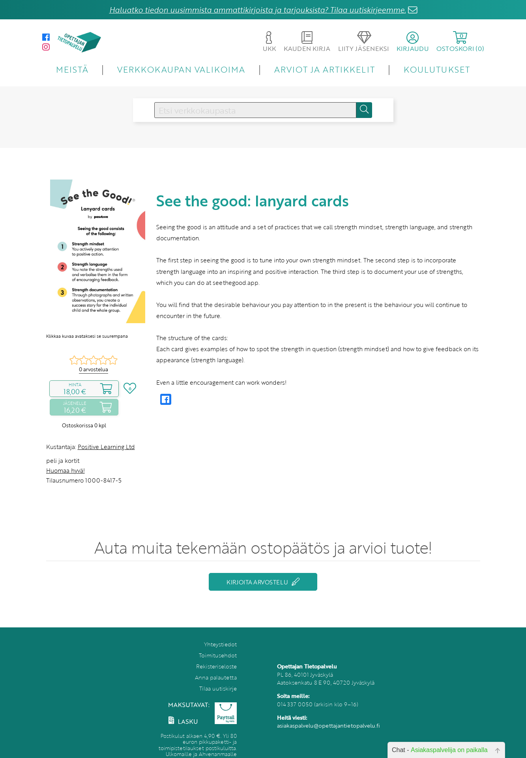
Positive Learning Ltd (106, 446)
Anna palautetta (216, 677)
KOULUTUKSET (437, 69)
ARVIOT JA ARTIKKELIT (324, 69)
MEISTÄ (72, 69)
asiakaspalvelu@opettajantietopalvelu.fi (328, 725)
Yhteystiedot (220, 644)
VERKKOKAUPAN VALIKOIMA (181, 69)
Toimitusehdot (218, 655)
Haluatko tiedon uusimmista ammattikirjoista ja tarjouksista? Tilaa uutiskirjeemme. (257, 9)
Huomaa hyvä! (65, 470)
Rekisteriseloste (216, 666)
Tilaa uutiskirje (218, 688)
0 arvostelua (93, 369)
